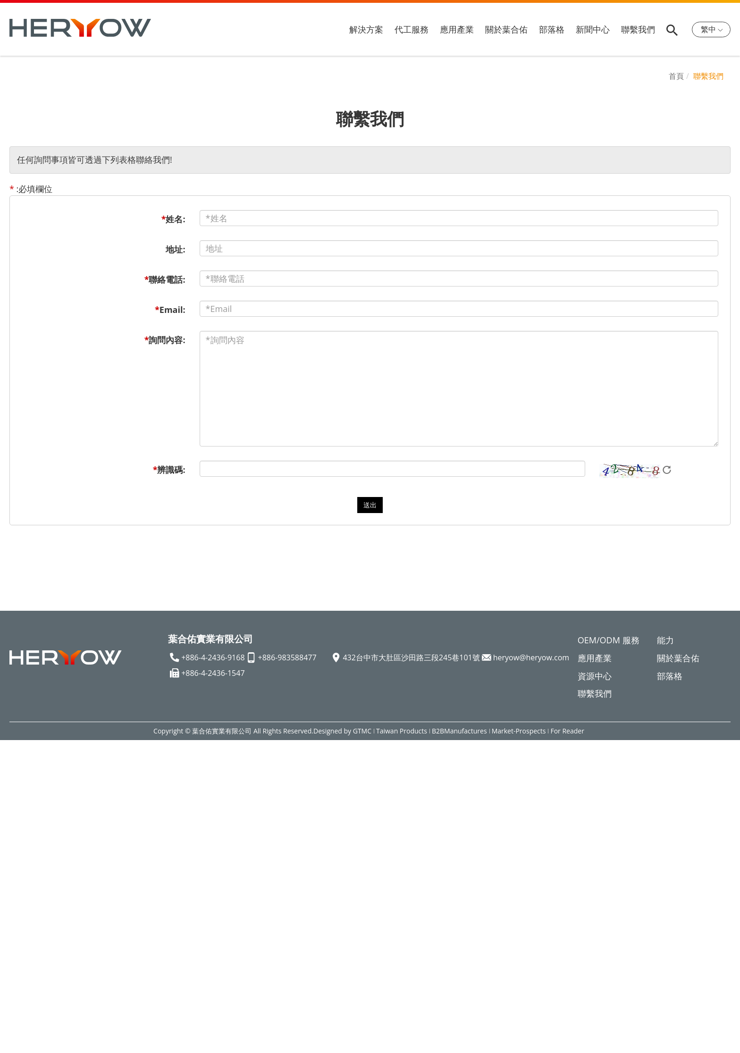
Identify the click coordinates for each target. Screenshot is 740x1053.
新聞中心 (593, 29)
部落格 (551, 29)
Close (10, 745)
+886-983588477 (287, 657)
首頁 (676, 76)
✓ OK (321, 1046)
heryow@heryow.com (531, 657)
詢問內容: (164, 339)
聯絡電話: (164, 279)
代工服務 (412, 29)
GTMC (362, 730)
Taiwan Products (401, 730)
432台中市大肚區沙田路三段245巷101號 (411, 657)
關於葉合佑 (506, 29)
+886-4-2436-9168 (212, 657)
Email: (170, 309)
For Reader (567, 730)
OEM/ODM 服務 (608, 640)
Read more (25, 854)
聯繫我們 (638, 29)
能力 (665, 640)
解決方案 (366, 29)
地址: (175, 249)
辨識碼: (169, 469)
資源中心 (595, 676)
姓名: (173, 219)
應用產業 (457, 29)
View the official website (100, 854)
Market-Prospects (519, 730)
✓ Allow (15, 770)
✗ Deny (15, 782)
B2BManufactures (459, 730)
